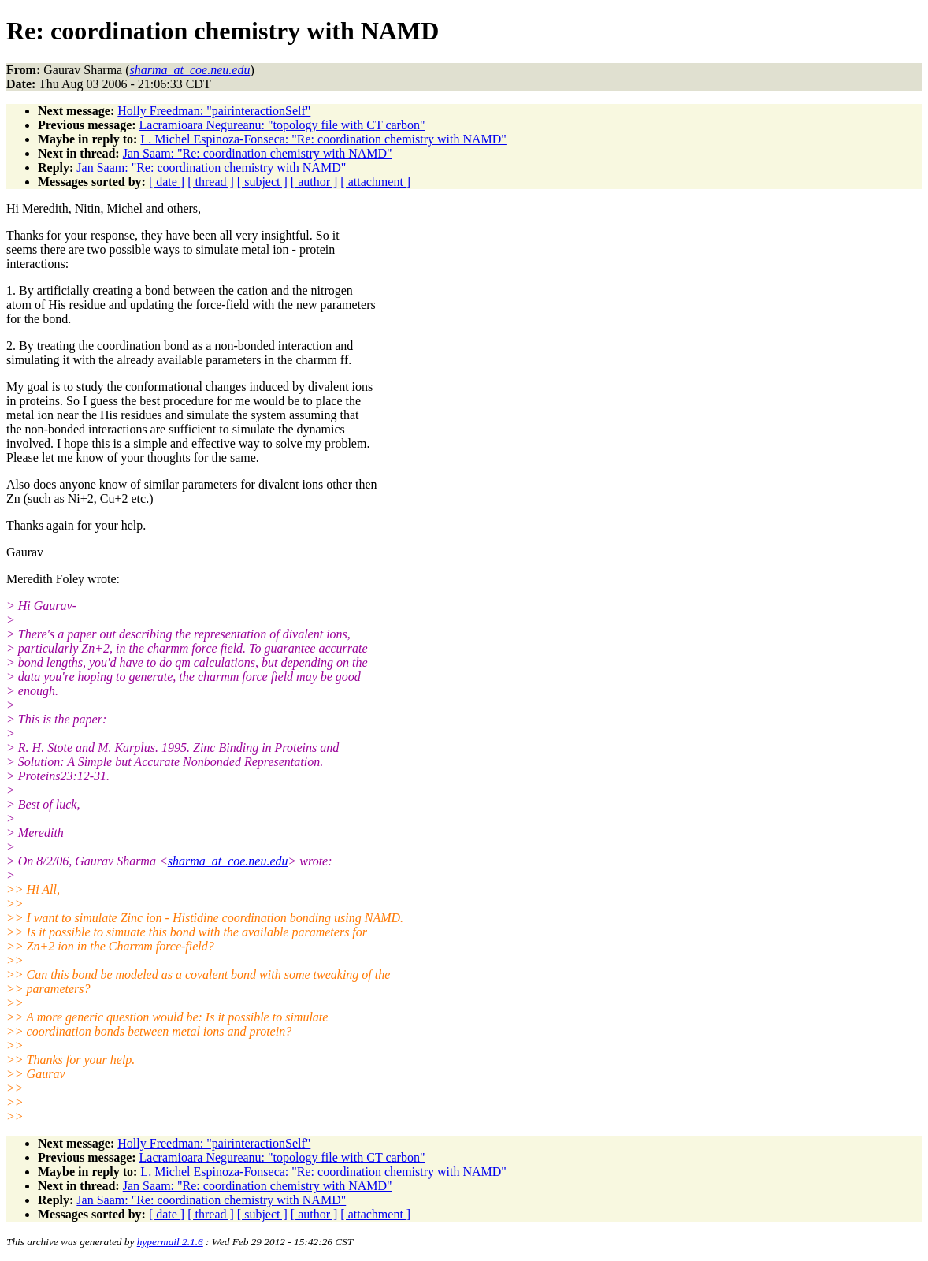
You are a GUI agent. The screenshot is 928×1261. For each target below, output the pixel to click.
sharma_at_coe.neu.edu (228, 861)
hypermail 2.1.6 (170, 1242)
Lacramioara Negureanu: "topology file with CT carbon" (282, 125)
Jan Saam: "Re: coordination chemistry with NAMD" (257, 153)
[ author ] (314, 181)
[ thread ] (210, 181)
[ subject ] (262, 181)
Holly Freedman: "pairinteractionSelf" (213, 110)
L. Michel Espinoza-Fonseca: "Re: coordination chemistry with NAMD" (323, 139)
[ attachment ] (375, 181)
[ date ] (166, 181)
